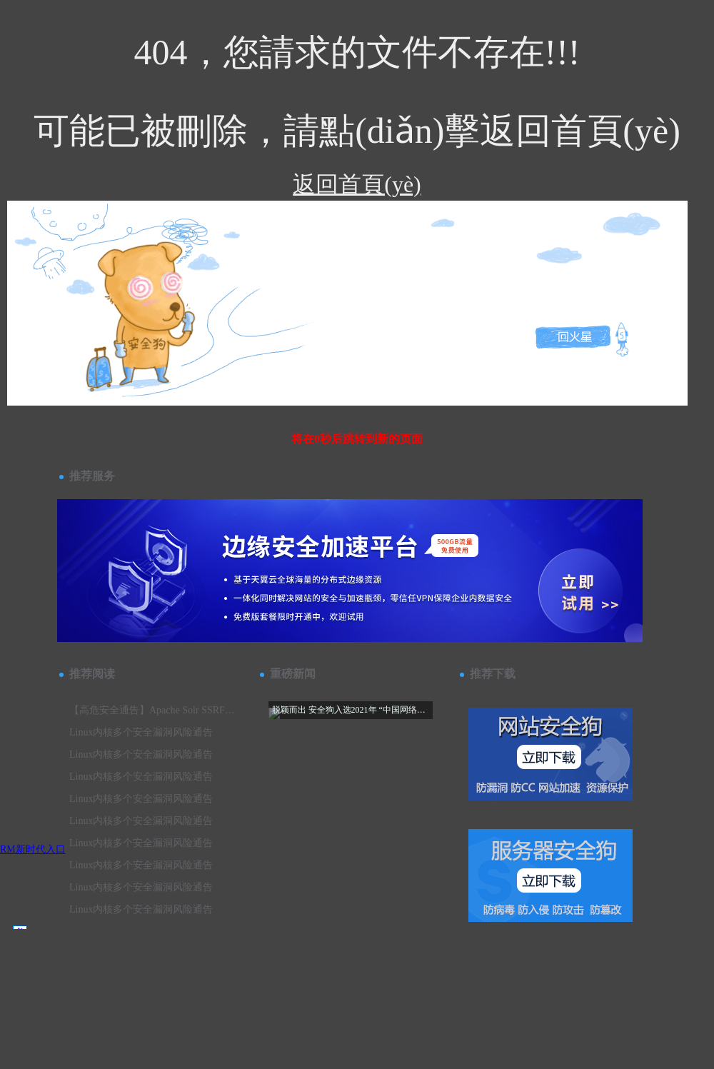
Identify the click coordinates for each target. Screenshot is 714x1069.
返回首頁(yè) (357, 184)
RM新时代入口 (33, 849)
